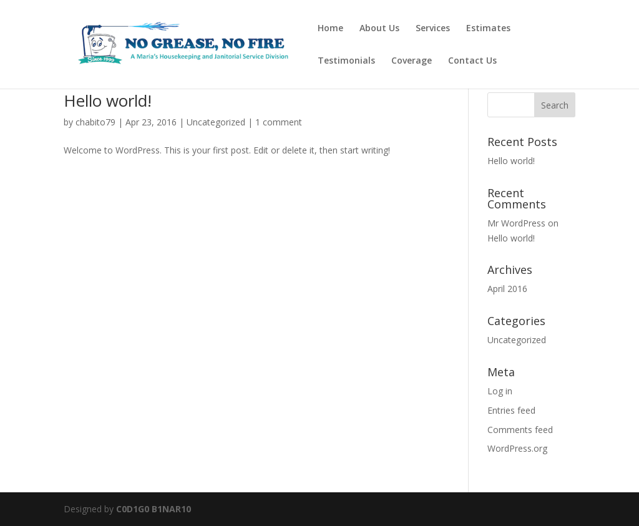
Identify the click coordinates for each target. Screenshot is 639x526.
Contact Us (472, 61)
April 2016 (507, 289)
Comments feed (520, 430)
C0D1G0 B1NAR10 (153, 509)
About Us (379, 29)
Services (433, 29)
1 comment (278, 122)
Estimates (488, 29)
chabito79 (95, 122)
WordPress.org (517, 448)
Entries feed (511, 410)
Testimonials (346, 61)
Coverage (411, 61)
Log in (499, 391)
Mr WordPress (516, 223)
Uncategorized (216, 122)
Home (330, 29)
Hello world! (108, 100)
